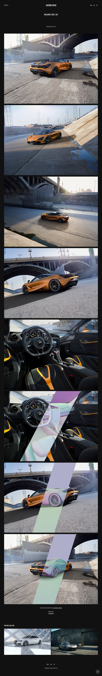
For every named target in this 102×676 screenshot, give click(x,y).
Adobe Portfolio (53, 668)
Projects (6, 5)
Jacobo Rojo (51, 5)
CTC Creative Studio (57, 608)
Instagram (51, 613)
